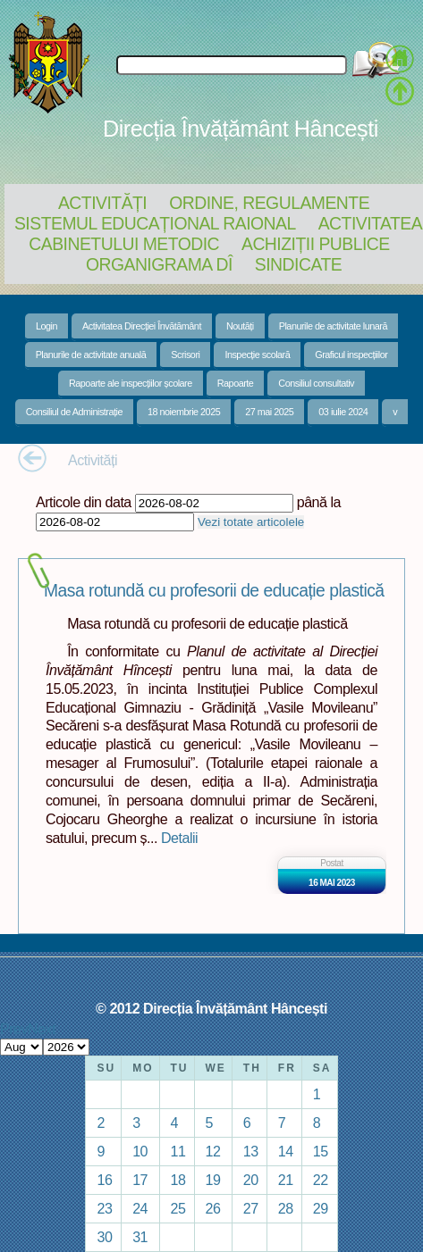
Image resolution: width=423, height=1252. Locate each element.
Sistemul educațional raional (155, 223)
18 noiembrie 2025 (184, 411)
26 (213, 1208)
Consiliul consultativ (316, 383)
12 (213, 1151)
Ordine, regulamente (269, 203)
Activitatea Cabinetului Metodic (225, 233)
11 (178, 1151)
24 (140, 1208)
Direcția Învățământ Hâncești (240, 128)
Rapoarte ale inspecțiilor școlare (130, 383)
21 (285, 1180)
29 (320, 1208)
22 (320, 1180)
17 (140, 1180)
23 (104, 1208)
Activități (102, 203)
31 (140, 1237)
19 (213, 1180)
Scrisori (185, 354)
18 (178, 1180)
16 (104, 1180)
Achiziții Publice (315, 244)
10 (140, 1151)
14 (285, 1151)
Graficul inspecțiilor (351, 354)
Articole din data (83, 502)
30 (104, 1237)
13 (250, 1151)
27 (250, 1208)
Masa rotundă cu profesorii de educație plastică (214, 590)
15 (320, 1151)
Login (46, 326)
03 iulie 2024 (343, 411)
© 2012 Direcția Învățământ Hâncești (211, 1008)
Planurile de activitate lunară (333, 326)
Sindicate (298, 264)
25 (178, 1208)
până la (319, 502)
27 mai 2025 (269, 411)
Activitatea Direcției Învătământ (141, 326)
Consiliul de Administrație (74, 411)
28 (285, 1208)
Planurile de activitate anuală (91, 354)
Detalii (179, 838)
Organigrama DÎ (159, 264)
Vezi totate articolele (251, 522)
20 (250, 1180)
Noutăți (240, 326)
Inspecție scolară (257, 354)
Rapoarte (235, 383)
